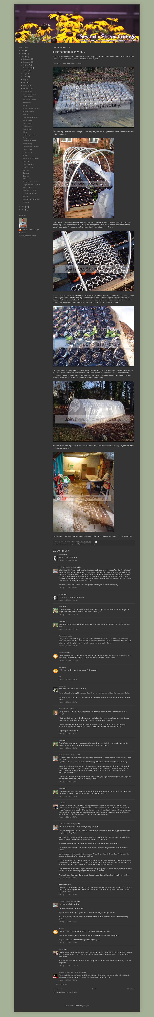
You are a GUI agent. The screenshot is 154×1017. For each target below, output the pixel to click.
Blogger (86, 1006)
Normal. (25, 155)
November (27, 62)
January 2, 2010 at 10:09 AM (68, 600)
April (25, 82)
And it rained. (27, 126)
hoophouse (69, 544)
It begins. (26, 105)
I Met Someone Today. (30, 117)
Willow (25, 132)
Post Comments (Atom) (70, 992)
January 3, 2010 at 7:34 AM (68, 922)
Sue (60, 667)
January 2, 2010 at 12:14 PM (68, 660)
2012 (23, 51)
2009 (23, 207)
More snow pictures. (29, 94)
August (25, 71)
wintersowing (91, 544)
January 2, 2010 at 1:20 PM (68, 702)
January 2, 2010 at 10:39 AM (68, 615)
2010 (23, 57)
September (27, 68)
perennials (76, 544)
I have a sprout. (28, 149)
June (25, 77)
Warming (26, 170)
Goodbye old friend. (29, 141)
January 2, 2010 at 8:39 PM (68, 878)
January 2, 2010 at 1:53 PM (68, 748)
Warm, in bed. (27, 188)
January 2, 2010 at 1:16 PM (68, 679)
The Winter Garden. (29, 100)
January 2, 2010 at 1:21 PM (68, 733)
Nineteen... (26, 196)
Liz (60, 686)
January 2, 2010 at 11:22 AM (68, 629)
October (26, 65)
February (26, 88)
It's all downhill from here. (31, 109)
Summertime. (27, 129)
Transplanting (27, 144)
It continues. (27, 103)
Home (94, 989)
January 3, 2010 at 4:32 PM (68, 980)
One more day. (28, 97)
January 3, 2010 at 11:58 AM (68, 966)
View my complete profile (27, 236)
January (26, 91)
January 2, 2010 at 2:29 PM (68, 796)
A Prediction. (27, 179)
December (27, 59)
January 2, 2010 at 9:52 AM (68, 587)
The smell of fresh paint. (31, 158)
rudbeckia (83, 544)
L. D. (60, 803)
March (25, 85)
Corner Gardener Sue (66, 709)
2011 (23, 54)
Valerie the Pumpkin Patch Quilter (71, 972)
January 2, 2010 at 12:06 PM (68, 646)
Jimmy (61, 555)
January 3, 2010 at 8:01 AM (68, 942)
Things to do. (27, 138)
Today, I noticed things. (30, 182)
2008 (23, 210)
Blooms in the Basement (31, 147)
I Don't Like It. (27, 152)
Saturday (26, 176)
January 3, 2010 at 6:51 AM (68, 894)
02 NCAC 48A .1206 (29, 191)
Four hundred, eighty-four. (31, 199)
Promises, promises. (30, 135)
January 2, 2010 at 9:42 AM (68, 560)
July (24, 74)
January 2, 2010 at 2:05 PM (68, 781)
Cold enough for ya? (29, 193)
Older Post (130, 989)
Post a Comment (62, 984)
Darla (61, 607)
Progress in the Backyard (31, 185)
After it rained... (28, 123)
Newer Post (58, 989)
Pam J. (61, 949)
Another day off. (28, 167)
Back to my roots (28, 164)
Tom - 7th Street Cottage (67, 567)
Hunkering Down (28, 111)
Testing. (25, 114)
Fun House (63, 653)
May (25, 80)
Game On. (26, 202)
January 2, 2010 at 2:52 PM (68, 817)
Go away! (26, 173)
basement (62, 544)
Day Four (26, 161)
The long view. (28, 120)
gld (60, 928)
